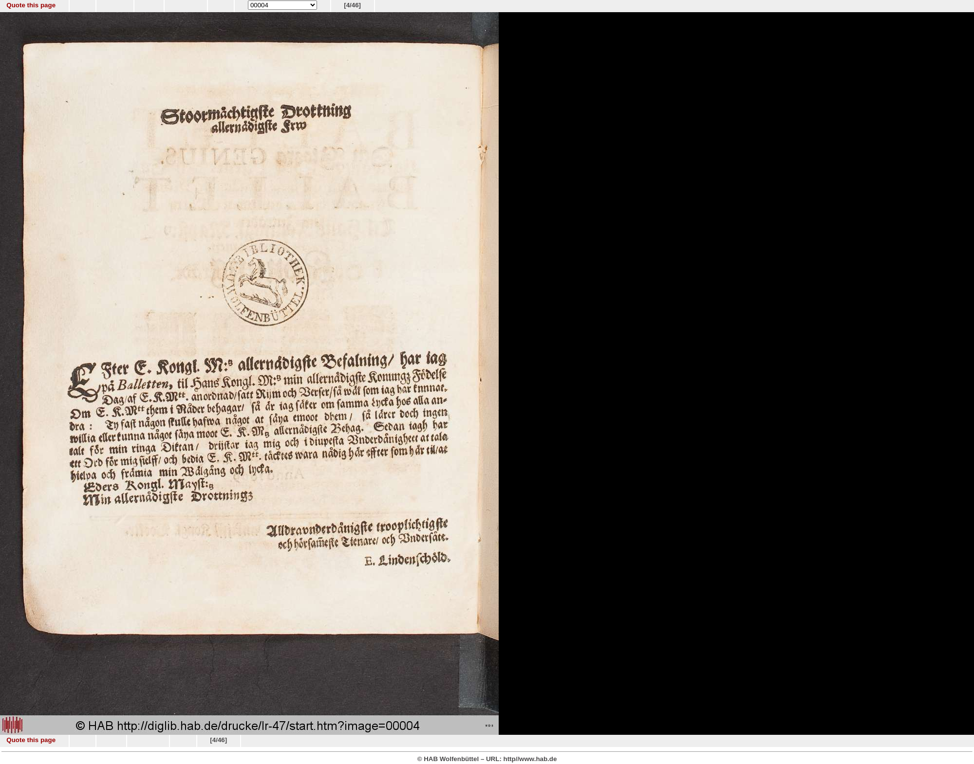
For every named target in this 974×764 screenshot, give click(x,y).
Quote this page (31, 5)
